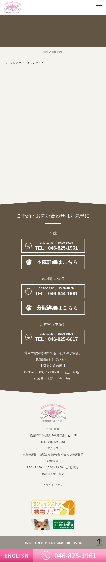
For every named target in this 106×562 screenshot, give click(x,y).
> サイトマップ (53, 484)
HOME (47, 52)
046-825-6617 (53, 337)
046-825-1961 (53, 245)
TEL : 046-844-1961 (53, 291)
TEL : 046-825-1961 (53, 441)
